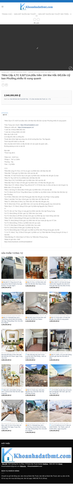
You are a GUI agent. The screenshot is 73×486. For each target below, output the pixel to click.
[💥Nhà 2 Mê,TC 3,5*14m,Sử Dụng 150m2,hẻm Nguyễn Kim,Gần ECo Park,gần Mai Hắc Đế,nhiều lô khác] (60, 268)
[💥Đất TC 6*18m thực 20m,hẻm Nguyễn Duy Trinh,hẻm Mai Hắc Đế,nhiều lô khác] (36, 375)
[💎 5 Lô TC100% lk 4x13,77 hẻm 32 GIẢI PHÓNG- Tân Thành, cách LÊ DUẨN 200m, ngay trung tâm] (60, 411)
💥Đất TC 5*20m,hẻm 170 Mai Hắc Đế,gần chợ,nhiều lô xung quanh (59, 318)
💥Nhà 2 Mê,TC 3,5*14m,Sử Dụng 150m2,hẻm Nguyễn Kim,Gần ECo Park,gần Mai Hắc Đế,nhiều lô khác (59, 283)
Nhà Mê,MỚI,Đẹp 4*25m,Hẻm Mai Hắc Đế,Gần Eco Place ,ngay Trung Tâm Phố (11, 356)
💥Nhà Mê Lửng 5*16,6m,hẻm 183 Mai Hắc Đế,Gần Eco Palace (35, 318)
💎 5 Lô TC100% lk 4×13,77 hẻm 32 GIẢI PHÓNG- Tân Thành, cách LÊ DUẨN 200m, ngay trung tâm (60, 427)
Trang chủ (7, 14)
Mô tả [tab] (5, 114)
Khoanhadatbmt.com (34, 466)
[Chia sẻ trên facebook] (3, 84)
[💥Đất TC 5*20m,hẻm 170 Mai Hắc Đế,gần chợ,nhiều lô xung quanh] (60, 303)
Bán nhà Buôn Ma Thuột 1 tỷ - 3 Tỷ (41, 99)
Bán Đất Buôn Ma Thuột (25, 14)
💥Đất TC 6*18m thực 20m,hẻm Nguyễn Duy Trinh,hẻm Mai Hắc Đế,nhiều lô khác (34, 391)
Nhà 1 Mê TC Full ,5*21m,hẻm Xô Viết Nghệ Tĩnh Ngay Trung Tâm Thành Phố (11, 427)
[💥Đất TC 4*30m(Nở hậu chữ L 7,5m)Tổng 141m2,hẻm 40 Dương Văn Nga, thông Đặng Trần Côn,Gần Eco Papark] (12, 303)
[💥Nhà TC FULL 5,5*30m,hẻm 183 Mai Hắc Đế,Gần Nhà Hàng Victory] (36, 268)
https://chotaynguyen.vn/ (26, 127)
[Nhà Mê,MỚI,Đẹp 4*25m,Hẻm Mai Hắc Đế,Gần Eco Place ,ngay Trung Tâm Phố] (12, 340)
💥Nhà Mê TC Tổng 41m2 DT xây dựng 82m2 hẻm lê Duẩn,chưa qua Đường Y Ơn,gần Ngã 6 (11, 283)
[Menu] (2, 6)
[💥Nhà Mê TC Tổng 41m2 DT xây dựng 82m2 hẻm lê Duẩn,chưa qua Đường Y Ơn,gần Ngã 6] (12, 268)
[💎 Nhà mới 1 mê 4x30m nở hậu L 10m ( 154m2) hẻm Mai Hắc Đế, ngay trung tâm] (12, 375)
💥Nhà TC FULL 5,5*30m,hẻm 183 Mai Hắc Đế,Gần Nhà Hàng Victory (35, 283)
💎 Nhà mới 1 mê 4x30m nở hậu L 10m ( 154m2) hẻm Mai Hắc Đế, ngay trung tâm (12, 391)
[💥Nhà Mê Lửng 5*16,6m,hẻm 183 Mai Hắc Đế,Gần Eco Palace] (36, 303)
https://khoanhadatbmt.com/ (29, 125)
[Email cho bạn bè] (6, 84)
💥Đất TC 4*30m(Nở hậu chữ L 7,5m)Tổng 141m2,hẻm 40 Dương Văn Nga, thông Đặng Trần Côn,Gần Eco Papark (12, 320)
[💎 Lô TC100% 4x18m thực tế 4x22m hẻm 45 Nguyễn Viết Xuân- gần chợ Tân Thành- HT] (60, 375)
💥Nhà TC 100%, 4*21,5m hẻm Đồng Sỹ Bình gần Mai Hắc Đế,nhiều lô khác (60, 356)
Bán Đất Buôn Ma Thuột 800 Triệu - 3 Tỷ (42, 72)
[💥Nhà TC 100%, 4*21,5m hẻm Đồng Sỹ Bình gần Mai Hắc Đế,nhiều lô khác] (60, 340)
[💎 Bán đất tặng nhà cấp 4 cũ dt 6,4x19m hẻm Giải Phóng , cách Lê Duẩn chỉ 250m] (36, 340)
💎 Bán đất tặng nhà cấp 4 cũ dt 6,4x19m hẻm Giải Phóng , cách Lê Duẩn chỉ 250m (35, 356)
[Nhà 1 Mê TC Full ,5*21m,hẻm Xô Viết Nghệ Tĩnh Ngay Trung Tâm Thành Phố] (12, 411)
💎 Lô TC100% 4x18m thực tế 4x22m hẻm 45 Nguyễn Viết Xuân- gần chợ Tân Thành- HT (60, 391)
